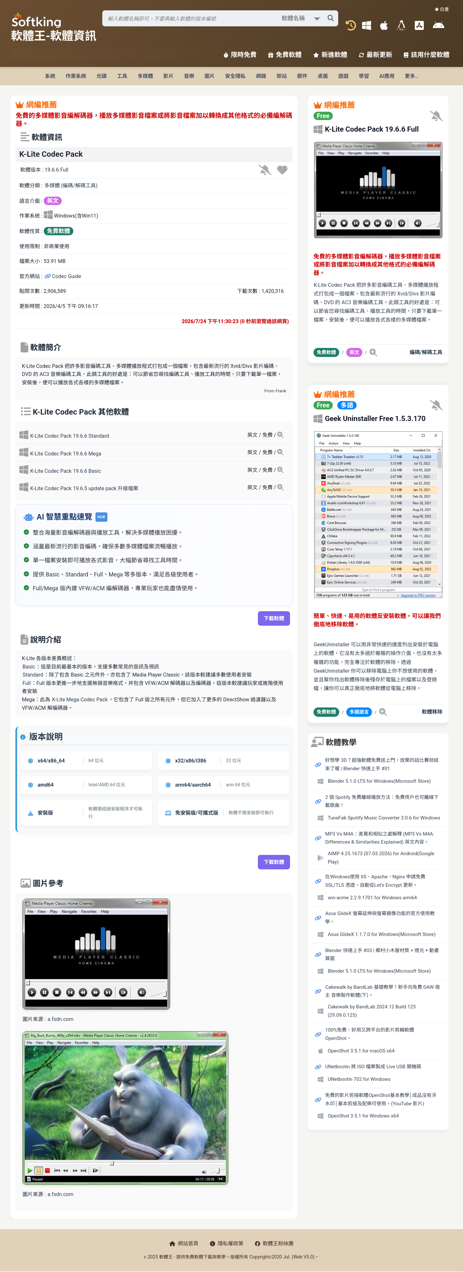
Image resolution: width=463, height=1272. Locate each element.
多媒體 (145, 76)
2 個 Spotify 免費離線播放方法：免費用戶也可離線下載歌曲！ (381, 801)
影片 (168, 76)
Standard (33, 675)
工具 (122, 76)
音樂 (189, 76)
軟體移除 (432, 712)
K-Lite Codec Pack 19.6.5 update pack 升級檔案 (84, 488)
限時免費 (240, 55)
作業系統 (76, 76)
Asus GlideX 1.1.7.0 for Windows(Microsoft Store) (381, 934)
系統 (50, 76)
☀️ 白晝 (442, 9)
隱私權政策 (226, 1243)
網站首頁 (183, 1243)
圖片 (209, 76)
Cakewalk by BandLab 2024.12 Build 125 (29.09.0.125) (372, 1011)
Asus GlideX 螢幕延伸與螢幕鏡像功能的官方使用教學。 (379, 918)
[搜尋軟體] (220, 18)
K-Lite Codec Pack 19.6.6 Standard (69, 436)
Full (27, 683)
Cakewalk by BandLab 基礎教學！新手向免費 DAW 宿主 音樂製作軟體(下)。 (382, 991)
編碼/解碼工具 (426, 352)
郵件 (302, 76)
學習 (364, 76)
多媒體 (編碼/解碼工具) (71, 185)
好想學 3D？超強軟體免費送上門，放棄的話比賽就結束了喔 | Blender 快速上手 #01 (381, 764)
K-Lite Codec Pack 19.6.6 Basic (65, 471)
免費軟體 (285, 55)
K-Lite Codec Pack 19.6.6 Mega (65, 454)
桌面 (323, 76)
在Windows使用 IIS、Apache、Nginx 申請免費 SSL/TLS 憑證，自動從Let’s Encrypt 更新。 (375, 881)
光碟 (101, 76)
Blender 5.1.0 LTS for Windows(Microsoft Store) (379, 781)
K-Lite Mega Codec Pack (80, 700)
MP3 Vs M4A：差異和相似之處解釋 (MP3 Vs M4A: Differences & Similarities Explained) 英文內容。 (379, 838)
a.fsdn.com (60, 1019)
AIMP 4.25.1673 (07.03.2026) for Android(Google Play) (381, 858)
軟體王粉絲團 (274, 1243)
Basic (29, 667)
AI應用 (387, 76)
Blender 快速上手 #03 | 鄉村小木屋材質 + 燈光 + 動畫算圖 (382, 955)
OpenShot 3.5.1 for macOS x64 (361, 1051)
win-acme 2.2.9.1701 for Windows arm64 (372, 898)
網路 (261, 76)
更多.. (411, 76)
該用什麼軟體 (426, 55)
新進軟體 (330, 55)
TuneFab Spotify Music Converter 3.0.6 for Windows (384, 818)
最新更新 (375, 55)
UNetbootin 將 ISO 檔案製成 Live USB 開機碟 (373, 1067)
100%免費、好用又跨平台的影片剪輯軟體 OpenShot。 (369, 1034)
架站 (282, 76)
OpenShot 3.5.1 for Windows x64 (363, 1116)
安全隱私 (235, 76)
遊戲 (343, 76)
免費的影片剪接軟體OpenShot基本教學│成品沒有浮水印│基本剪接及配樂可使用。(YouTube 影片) (380, 1099)
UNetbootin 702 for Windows (359, 1079)
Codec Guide (62, 276)
